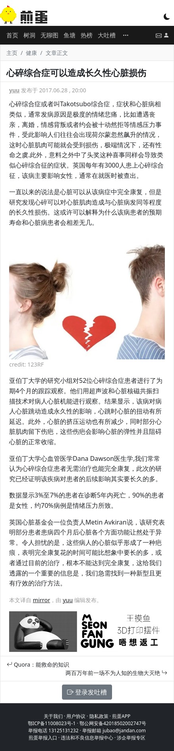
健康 (31, 53)
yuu (14, 90)
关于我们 (53, 716)
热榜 (87, 35)
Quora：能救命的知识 (38, 664)
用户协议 (75, 716)
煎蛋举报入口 (43, 737)
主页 (11, 53)
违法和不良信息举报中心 (87, 737)
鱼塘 (69, 35)
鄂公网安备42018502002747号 (112, 723)
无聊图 (49, 35)
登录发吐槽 (87, 692)
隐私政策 (98, 716)
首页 (12, 35)
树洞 (29, 35)
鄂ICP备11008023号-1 (52, 723)
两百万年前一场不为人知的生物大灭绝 (116, 673)
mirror (41, 600)
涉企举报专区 (131, 737)
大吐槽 (107, 35)
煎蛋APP (121, 716)
